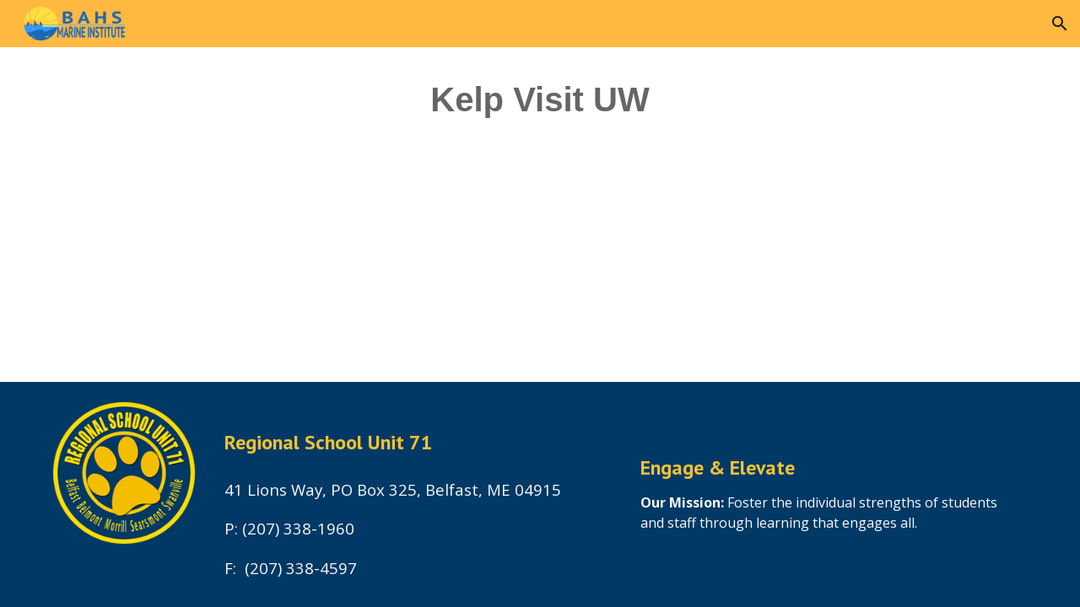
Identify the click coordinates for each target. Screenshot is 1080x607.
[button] (1060, 23)
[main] (540, 107)
